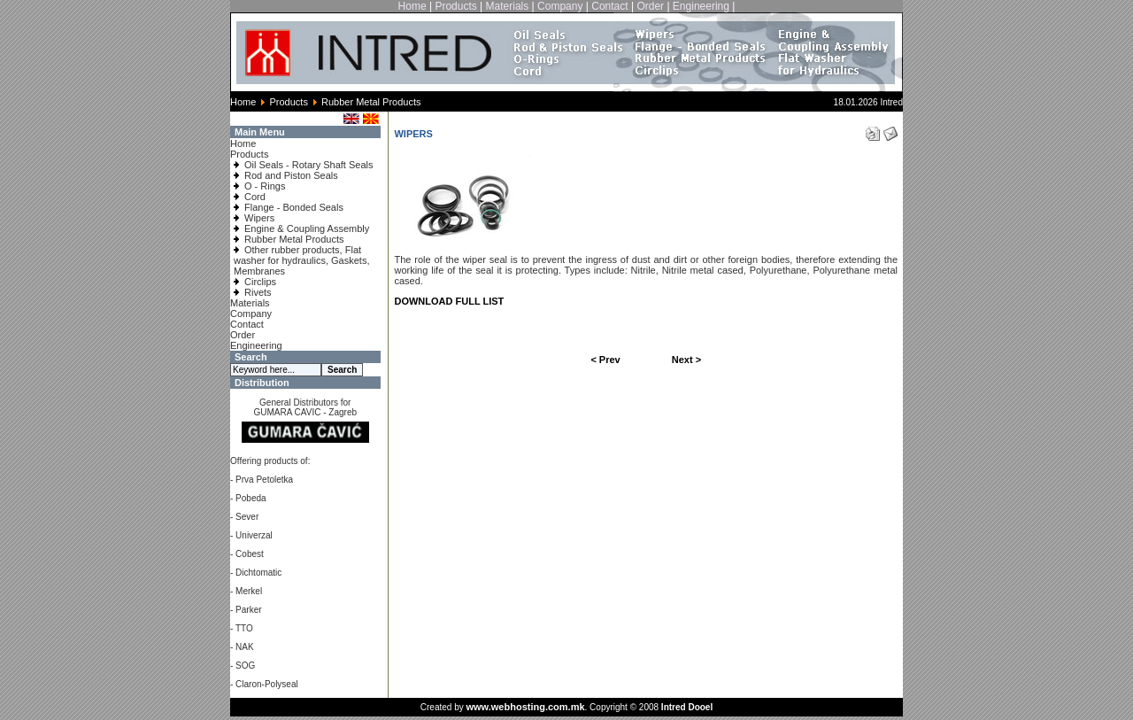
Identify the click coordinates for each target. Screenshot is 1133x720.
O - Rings (264, 186)
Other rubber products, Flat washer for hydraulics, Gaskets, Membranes (301, 260)
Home (412, 6)
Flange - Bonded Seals (293, 207)
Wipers (259, 218)
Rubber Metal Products (294, 239)
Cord (255, 196)
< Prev (605, 359)
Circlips (260, 281)
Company (559, 6)
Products (455, 6)
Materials (507, 6)
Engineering (701, 6)
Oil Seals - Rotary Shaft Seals (309, 164)
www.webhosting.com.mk (525, 706)
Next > (686, 359)
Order (650, 6)
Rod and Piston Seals (291, 175)
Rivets (258, 292)
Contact (609, 6)
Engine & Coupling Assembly (306, 228)
